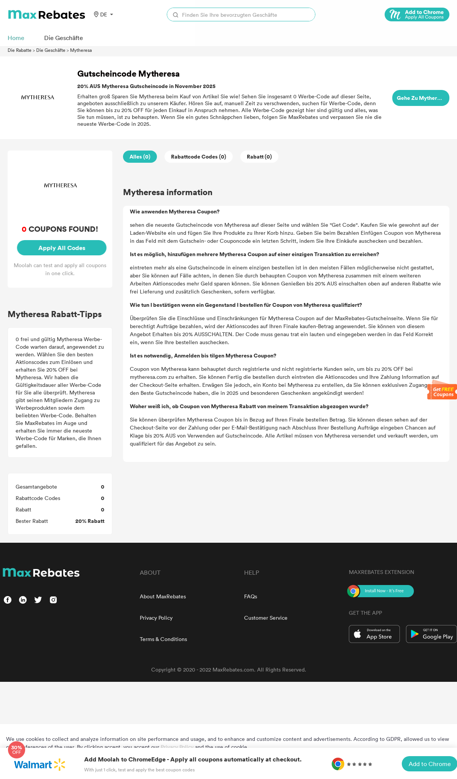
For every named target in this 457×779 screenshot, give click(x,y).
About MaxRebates (163, 596)
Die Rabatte (20, 49)
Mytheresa (81, 49)
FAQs (250, 596)
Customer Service (266, 617)
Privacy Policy (156, 617)
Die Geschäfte (51, 49)
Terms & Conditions (163, 639)
